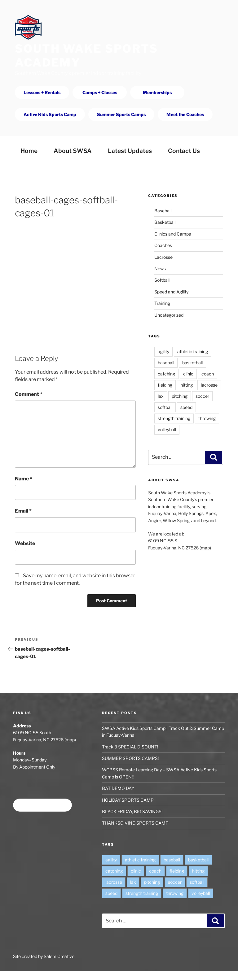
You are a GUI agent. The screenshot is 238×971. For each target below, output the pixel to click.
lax (161, 396)
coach (207, 373)
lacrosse (209, 385)
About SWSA (73, 150)
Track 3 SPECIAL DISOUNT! (130, 746)
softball (165, 407)
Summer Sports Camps (121, 114)
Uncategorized (168, 315)
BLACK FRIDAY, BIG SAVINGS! (132, 811)
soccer (202, 396)
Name (23, 479)
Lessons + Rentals (42, 92)
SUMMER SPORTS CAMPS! (130, 758)
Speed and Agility (171, 291)
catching (166, 373)
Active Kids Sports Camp (50, 114)
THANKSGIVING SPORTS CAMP (135, 823)
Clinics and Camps (172, 233)
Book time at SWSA (42, 805)
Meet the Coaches (185, 114)
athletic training (192, 351)
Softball (162, 280)
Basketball (164, 222)
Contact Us (184, 150)
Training (162, 303)
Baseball (162, 210)
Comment (28, 394)
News (160, 268)
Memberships (157, 92)
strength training (174, 418)
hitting (186, 385)
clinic (188, 373)
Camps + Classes (99, 92)
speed (186, 407)
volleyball (167, 429)
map (205, 547)
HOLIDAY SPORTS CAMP (128, 800)
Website (25, 543)
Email (23, 511)
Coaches (163, 245)
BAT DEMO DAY (118, 788)
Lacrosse (163, 257)
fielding (165, 385)
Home (28, 150)
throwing (207, 418)
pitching (179, 396)
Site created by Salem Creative (43, 956)
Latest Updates (130, 150)
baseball (166, 362)
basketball (192, 362)
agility (163, 351)
